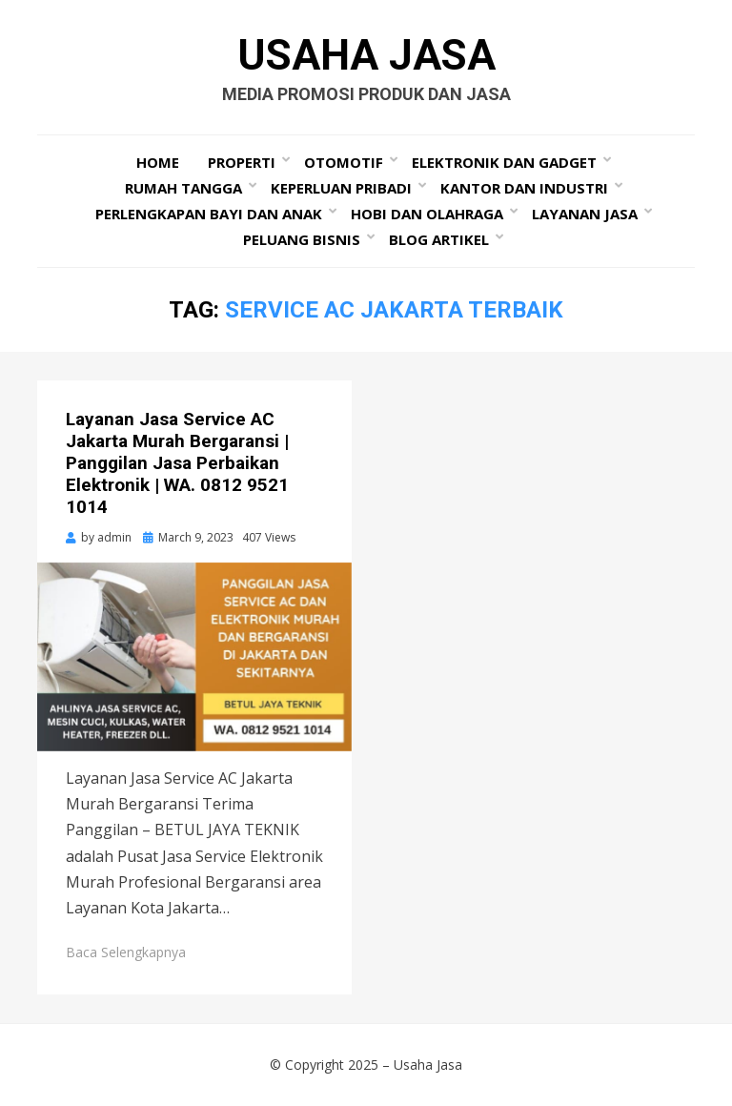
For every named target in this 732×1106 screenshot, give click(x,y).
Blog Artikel (439, 239)
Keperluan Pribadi (341, 187)
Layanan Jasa (585, 213)
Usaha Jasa (366, 55)
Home (157, 162)
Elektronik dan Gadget (504, 162)
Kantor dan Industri (524, 187)
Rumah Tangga (183, 187)
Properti (241, 162)
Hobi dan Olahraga (427, 213)
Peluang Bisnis (301, 239)
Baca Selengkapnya (126, 952)
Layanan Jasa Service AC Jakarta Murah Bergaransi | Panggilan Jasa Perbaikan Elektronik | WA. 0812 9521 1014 (177, 462)
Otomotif (343, 162)
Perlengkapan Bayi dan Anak (208, 213)
